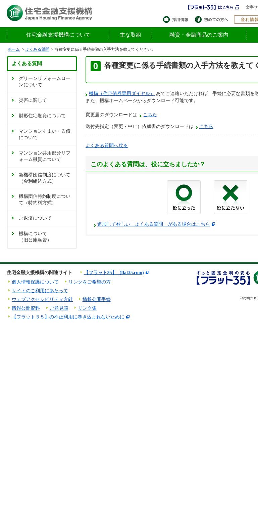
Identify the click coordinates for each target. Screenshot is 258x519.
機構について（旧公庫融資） (35, 237)
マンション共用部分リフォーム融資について (44, 156)
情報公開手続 (97, 299)
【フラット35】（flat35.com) (114, 272)
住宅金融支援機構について (58, 35)
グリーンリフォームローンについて (44, 81)
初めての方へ (212, 19)
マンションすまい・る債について (44, 134)
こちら (150, 114)
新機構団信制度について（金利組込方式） (44, 178)
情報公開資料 (26, 308)
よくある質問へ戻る (107, 145)
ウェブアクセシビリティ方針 (42, 299)
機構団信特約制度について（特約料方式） (44, 199)
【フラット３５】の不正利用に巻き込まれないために (68, 316)
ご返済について (35, 218)
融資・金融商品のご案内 (198, 35)
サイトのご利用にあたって (40, 290)
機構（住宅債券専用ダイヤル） (122, 93)
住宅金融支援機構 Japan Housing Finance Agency (49, 13)
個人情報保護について (35, 282)
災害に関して (33, 100)
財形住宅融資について (42, 115)
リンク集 (87, 308)
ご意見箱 (59, 308)
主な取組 (130, 35)
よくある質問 (37, 49)
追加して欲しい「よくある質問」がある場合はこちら (153, 224)
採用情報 (177, 19)
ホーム (14, 49)
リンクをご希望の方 (89, 282)
